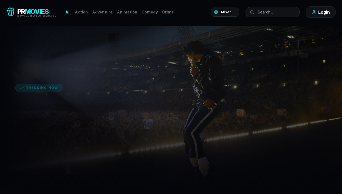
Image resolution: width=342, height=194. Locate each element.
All (68, 12)
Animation (127, 12)
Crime (168, 12)
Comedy (150, 12)
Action (81, 12)
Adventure (102, 12)
